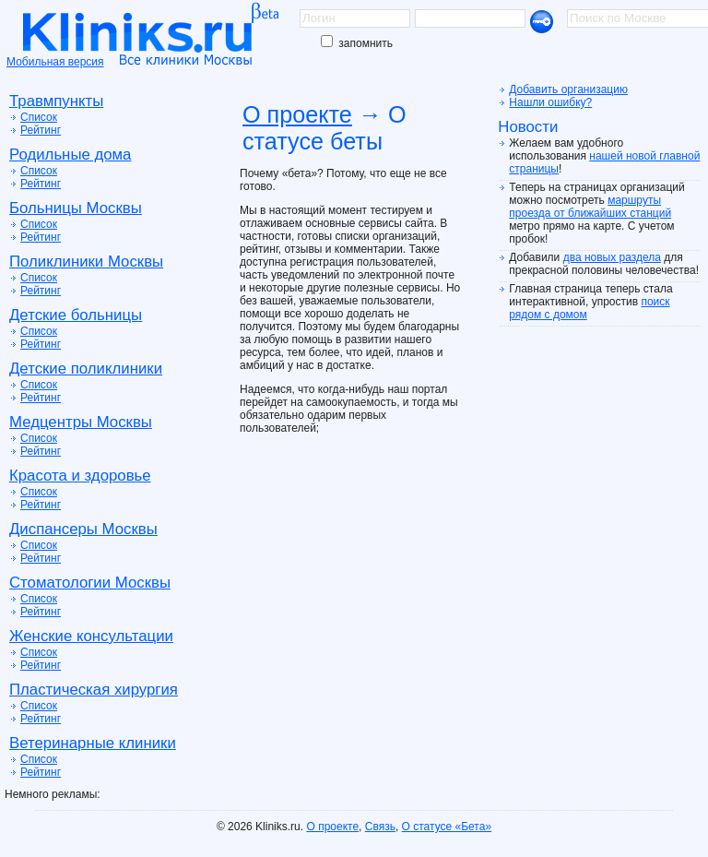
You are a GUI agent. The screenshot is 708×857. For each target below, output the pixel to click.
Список (38, 117)
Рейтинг (40, 130)
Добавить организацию (568, 89)
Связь (380, 826)
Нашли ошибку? (550, 102)
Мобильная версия (55, 61)
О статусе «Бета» (446, 826)
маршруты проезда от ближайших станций (590, 207)
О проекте (297, 114)
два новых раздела (612, 257)
